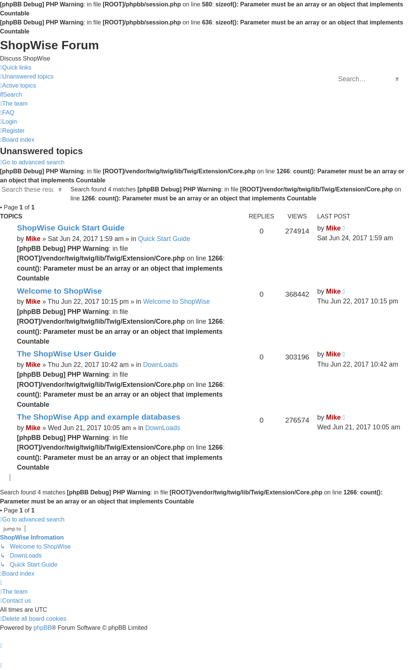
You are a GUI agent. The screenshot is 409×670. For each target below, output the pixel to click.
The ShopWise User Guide (66, 353)
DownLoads (160, 364)
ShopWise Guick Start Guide (71, 227)
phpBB (42, 628)
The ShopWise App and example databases (98, 416)
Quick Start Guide (164, 239)
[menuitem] (26, 76)
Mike (33, 239)
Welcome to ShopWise (59, 290)
